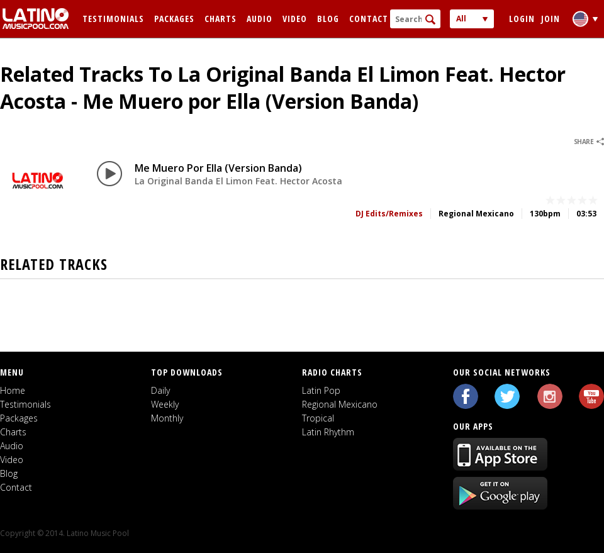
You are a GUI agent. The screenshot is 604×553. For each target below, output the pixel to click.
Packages (174, 19)
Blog (328, 19)
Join (550, 19)
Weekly (165, 404)
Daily (160, 390)
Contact (368, 19)
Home (12, 390)
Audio (259, 19)
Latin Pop (321, 390)
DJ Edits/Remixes (389, 213)
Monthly (167, 418)
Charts (220, 19)
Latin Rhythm (328, 432)
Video (294, 19)
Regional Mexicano (340, 404)
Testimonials (113, 19)
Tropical (318, 418)
